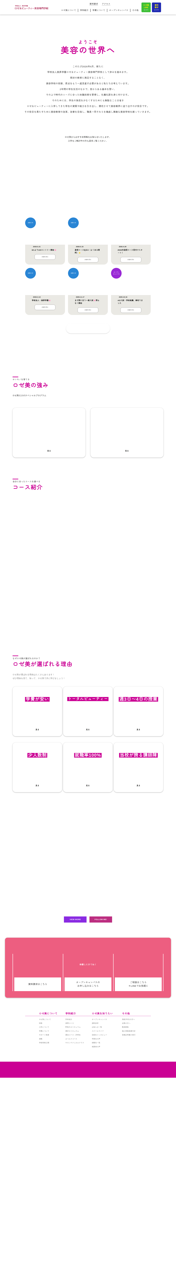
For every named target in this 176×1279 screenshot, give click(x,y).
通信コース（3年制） (73, 1255)
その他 (135, 10)
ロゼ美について (69, 10)
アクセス (106, 3)
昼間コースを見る (37, 719)
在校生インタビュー (99, 1255)
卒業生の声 (96, 1259)
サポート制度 (44, 1255)
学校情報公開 (44, 1263)
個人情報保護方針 (129, 1251)
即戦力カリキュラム (73, 1247)
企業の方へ (126, 1243)
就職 (40, 1259)
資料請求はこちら (37, 1170)
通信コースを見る (37, 792)
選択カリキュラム (72, 1251)
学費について (99, 10)
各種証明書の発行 (129, 1255)
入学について (44, 1247)
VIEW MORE (75, 1100)
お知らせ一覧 (97, 1247)
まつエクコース (71, 1259)
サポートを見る (37, 1021)
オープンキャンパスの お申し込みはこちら (88, 1170)
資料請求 (94, 3)
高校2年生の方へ (128, 1239)
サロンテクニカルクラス (74, 1263)
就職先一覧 (96, 1263)
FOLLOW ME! (101, 1100)
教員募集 (125, 1247)
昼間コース (69, 1243)
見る (49, 617)
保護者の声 (96, 1267)
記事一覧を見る (82, 469)
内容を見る (45, 400)
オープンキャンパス (118, 10)
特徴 (40, 1243)
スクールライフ (98, 1251)
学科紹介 (85, 10)
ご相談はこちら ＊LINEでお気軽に (138, 1170)
